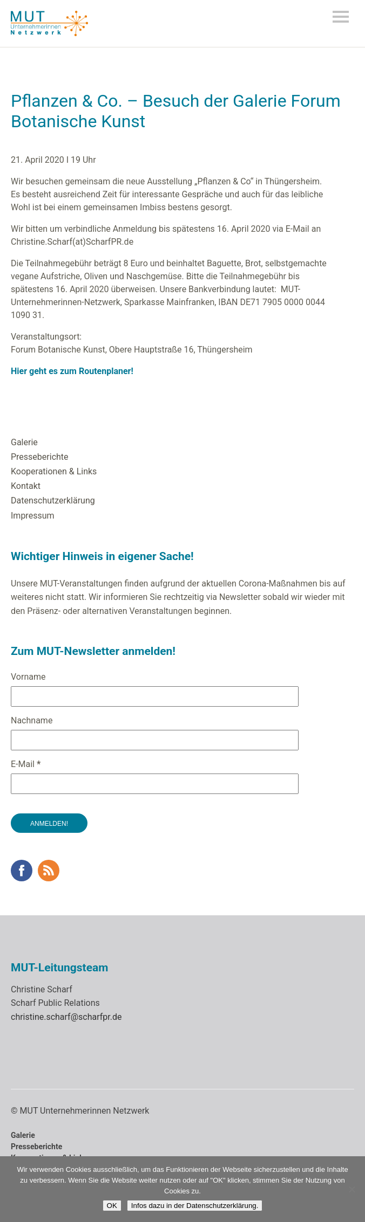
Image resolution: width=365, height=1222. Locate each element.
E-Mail (25, 764)
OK (112, 1206)
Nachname (31, 720)
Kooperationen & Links (54, 471)
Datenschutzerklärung (53, 500)
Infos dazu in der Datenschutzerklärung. (195, 1206)
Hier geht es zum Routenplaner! (73, 371)
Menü (341, 17)
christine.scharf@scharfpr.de (66, 1017)
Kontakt (25, 486)
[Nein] (351, 1189)
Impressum (33, 515)
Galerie (24, 442)
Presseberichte (40, 457)
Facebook (21, 870)
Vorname (28, 677)
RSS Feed (48, 870)
